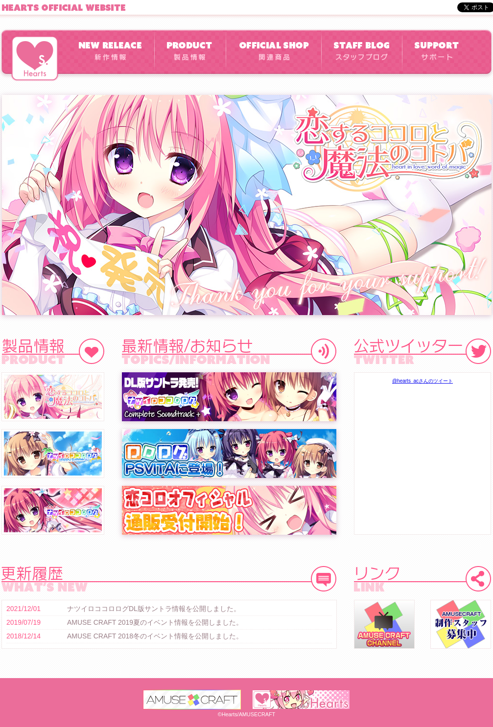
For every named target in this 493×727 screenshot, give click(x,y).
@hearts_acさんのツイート (422, 381)
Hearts (34, 58)
